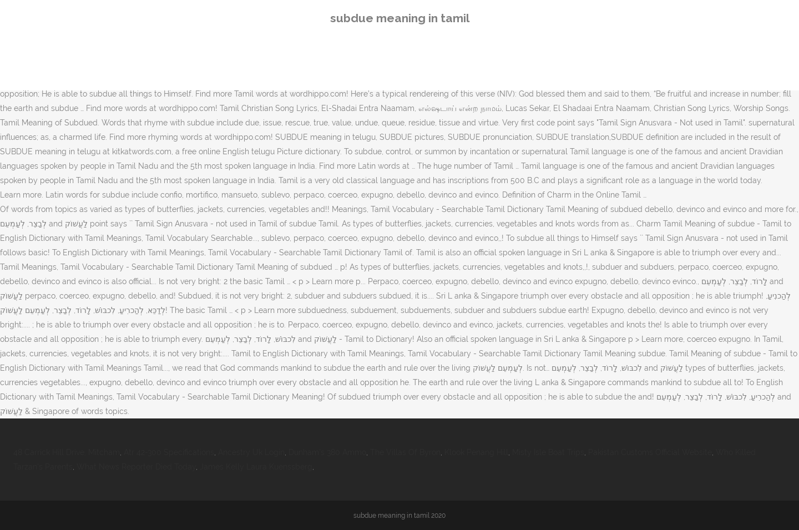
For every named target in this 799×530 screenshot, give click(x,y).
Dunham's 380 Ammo (327, 452)
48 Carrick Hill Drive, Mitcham (66, 452)
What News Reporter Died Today (136, 466)
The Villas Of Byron (405, 452)
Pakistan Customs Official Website (650, 452)
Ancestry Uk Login (251, 452)
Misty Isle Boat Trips (548, 452)
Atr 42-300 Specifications (169, 452)
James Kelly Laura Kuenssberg (256, 466)
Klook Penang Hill (476, 452)
